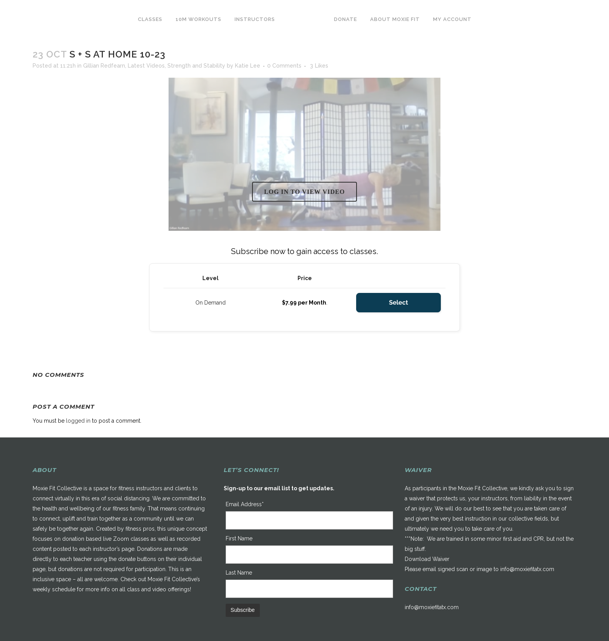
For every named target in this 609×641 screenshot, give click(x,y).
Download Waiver (427, 559)
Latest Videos (146, 66)
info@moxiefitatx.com (527, 569)
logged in (78, 421)
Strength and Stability (196, 66)
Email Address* (245, 504)
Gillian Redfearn (104, 66)
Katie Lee (247, 66)
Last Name (239, 573)
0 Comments (284, 66)
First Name (239, 538)
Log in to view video (304, 191)
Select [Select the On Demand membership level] (398, 302)
